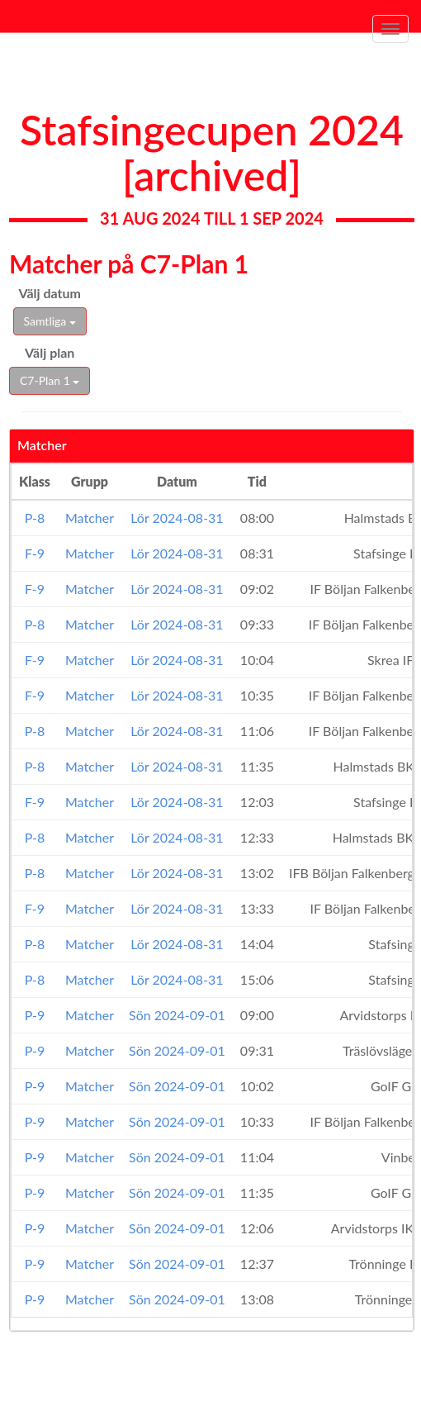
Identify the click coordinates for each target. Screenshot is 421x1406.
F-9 (35, 553)
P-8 (35, 517)
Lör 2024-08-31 (176, 517)
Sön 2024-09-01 (177, 1015)
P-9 (35, 1015)
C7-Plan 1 (49, 380)
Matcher (89, 517)
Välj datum (49, 293)
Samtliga (50, 321)
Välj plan (49, 352)
